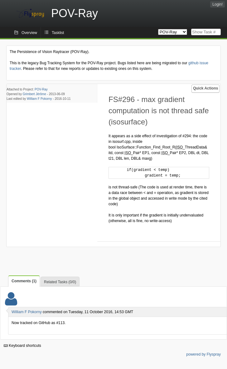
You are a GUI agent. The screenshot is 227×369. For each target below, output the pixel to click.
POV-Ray (41, 89)
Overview (29, 33)
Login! (217, 4)
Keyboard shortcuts (22, 345)
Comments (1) (24, 281)
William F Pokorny (39, 98)
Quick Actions (205, 88)
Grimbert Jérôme (34, 94)
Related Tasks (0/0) (60, 282)
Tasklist (58, 33)
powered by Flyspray (203, 354)
